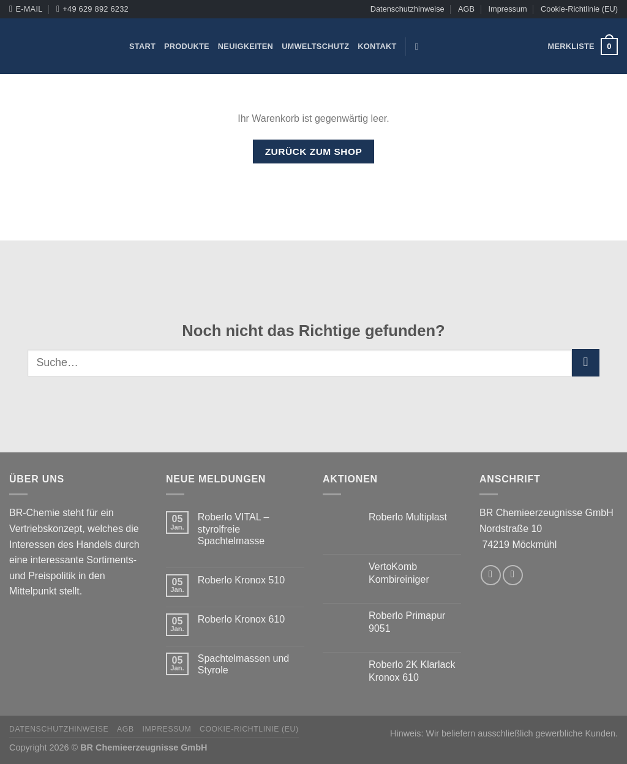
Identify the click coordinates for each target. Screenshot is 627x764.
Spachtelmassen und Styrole (243, 664)
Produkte (186, 46)
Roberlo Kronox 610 (241, 619)
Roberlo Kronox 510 (241, 580)
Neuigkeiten (245, 46)
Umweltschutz (315, 46)
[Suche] (419, 46)
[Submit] (585, 362)
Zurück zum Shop (313, 151)
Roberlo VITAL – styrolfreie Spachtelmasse (233, 528)
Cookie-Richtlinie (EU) (579, 8)
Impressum (507, 8)
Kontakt (377, 46)
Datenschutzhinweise (407, 8)
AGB (466, 8)
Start (142, 46)
